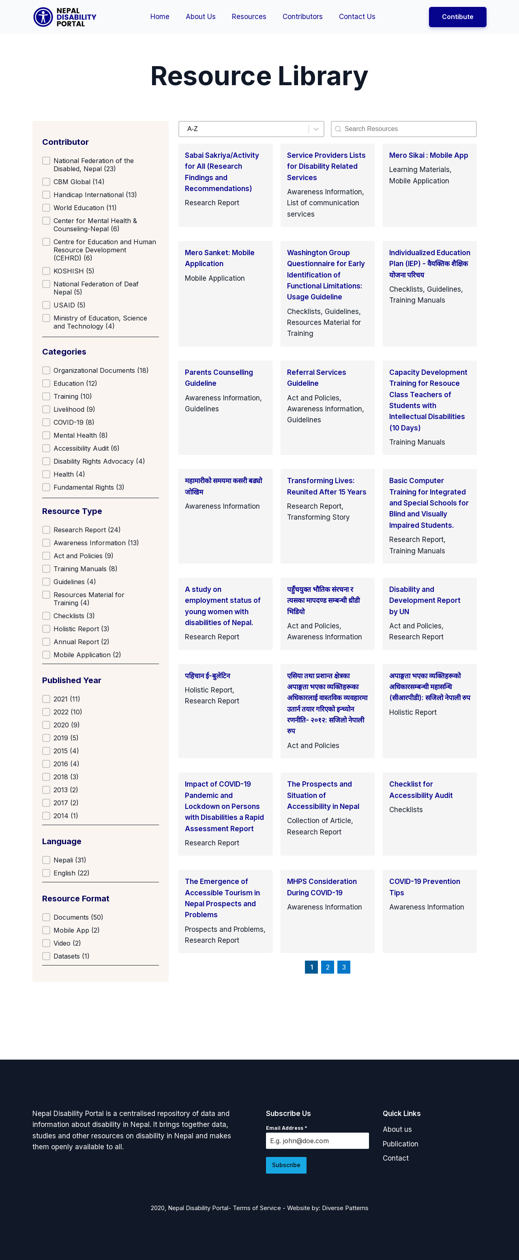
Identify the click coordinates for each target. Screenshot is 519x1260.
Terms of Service (257, 1206)
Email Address (286, 1128)
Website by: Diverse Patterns (328, 1206)
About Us (201, 17)
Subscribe (286, 1164)
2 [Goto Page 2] (328, 967)
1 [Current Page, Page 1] (311, 967)
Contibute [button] (458, 17)
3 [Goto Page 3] (344, 967)
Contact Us (357, 17)
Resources (249, 17)
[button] (100, 165)
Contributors (303, 17)
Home (159, 17)
